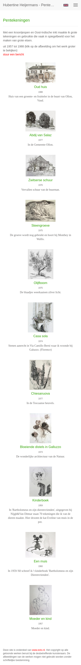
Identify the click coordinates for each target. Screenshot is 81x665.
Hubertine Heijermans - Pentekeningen (31, 5)
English (66, 5)
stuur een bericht (13, 54)
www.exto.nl (38, 650)
